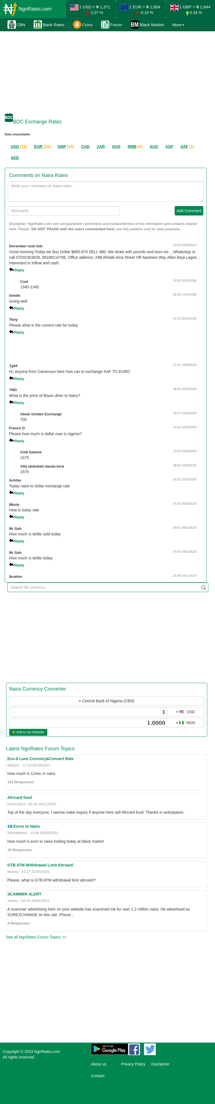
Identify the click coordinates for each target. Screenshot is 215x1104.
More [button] (178, 24)
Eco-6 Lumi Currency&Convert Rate (41, 758)
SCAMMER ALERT (24, 894)
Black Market (147, 24)
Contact (97, 1076)
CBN (17, 24)
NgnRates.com (35, 9)
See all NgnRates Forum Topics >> (36, 937)
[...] (88, 712)
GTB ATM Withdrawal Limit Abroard (40, 865)
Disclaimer (160, 1064)
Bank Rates (49, 24)
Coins (83, 24)
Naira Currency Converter (37, 689)
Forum (111, 24)
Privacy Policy (133, 1064)
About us (98, 1064)
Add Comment (189, 211)
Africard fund (20, 797)
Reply (19, 270)
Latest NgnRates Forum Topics (40, 748)
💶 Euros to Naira (24, 826)
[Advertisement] (106, 71)
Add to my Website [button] (28, 732)
